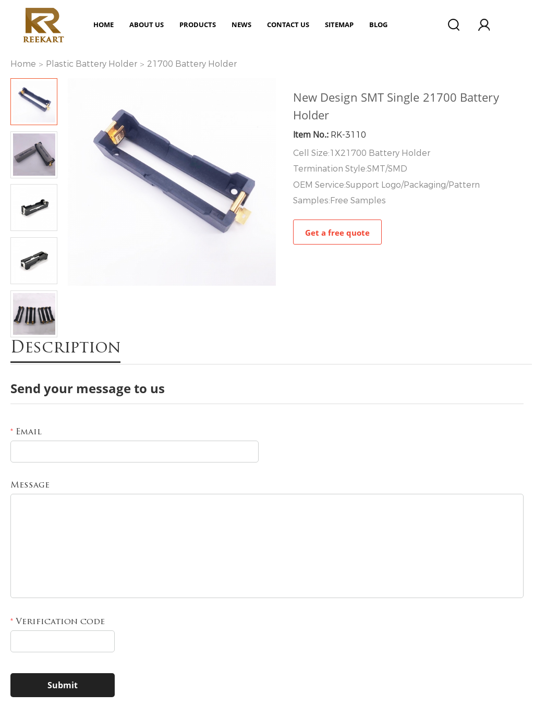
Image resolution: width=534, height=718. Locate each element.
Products (197, 24)
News (241, 24)
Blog (378, 24)
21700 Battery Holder (192, 63)
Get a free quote (337, 232)
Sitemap (339, 24)
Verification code (57, 622)
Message (30, 485)
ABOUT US (146, 24)
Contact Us (288, 24)
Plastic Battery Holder (91, 63)
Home (103, 24)
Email (26, 432)
